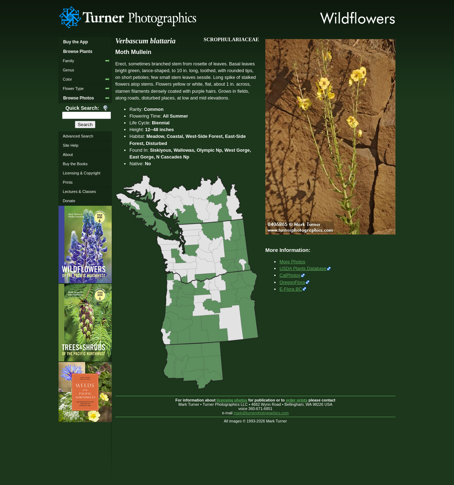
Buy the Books (75, 164)
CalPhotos (289, 275)
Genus (68, 70)
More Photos (292, 261)
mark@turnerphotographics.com (261, 413)
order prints (297, 400)
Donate (69, 201)
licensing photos (232, 400)
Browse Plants (77, 51)
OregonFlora (292, 282)
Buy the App (75, 41)
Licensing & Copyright (81, 173)
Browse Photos (78, 98)
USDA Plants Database (302, 268)
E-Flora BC (290, 289)
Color (67, 79)
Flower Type (73, 88)
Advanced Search (78, 136)
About (68, 154)
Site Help (70, 145)
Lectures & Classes (79, 191)
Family (68, 61)
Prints (68, 182)
